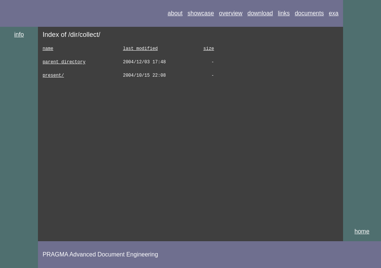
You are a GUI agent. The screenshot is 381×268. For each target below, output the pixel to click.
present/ (53, 75)
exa (334, 13)
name (47, 48)
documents (309, 13)
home (362, 231)
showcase (201, 13)
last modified (140, 48)
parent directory (63, 62)
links (284, 13)
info (19, 34)
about (175, 13)
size (208, 48)
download (260, 13)
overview (231, 13)
